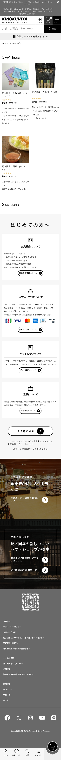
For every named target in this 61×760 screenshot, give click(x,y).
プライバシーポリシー (12, 627)
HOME (4, 43)
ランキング (7, 690)
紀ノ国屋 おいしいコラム (13, 664)
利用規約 (6, 621)
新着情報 (6, 684)
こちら (44, 449)
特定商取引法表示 (10, 643)
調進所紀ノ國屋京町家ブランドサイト (25, 560)
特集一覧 (6, 695)
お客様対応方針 (9, 632)
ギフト (6, 700)
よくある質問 (25, 431)
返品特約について (28, 411)
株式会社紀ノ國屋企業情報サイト (25, 500)
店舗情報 (6, 669)
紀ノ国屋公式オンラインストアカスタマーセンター (23, 638)
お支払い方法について (28, 330)
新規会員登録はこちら (28, 273)
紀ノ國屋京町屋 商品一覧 (24, 570)
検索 (54, 28)
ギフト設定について (28, 370)
